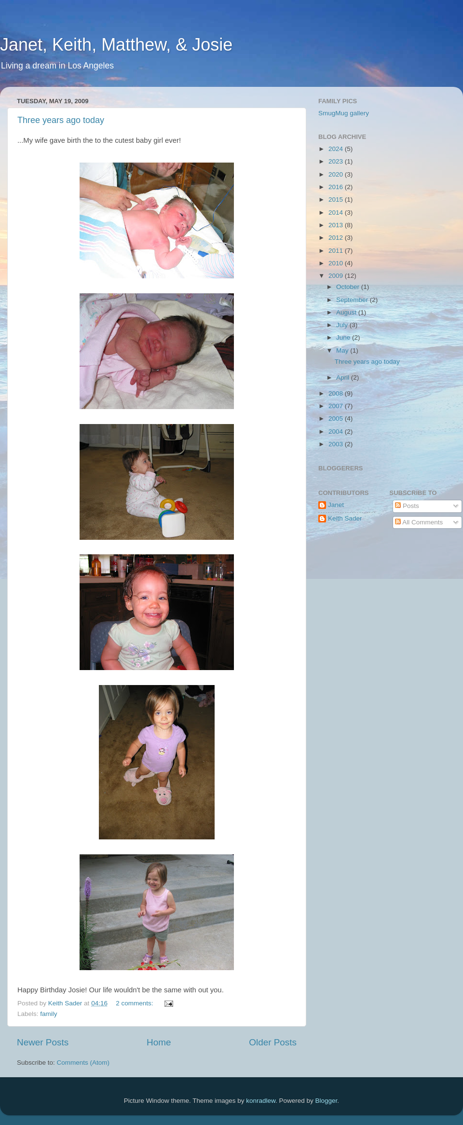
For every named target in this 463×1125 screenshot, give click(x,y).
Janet (336, 504)
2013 (336, 225)
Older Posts (273, 1042)
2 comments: (135, 1003)
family (48, 1013)
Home (159, 1042)
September (353, 299)
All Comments (419, 522)
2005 (336, 418)
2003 (336, 444)
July (343, 325)
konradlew (260, 1100)
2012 (336, 237)
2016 (336, 187)
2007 (336, 406)
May (343, 350)
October (348, 286)
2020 (336, 174)
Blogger (326, 1100)
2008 (336, 393)
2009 (336, 275)
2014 (336, 212)
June (344, 337)
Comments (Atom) (83, 1062)
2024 (336, 148)
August (347, 312)
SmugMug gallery (343, 113)
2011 (336, 250)
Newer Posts (42, 1042)
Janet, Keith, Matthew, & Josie (116, 45)
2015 (336, 199)
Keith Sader (345, 518)
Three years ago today (60, 120)
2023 (336, 161)
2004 (336, 431)
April (343, 377)
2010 (336, 263)
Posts (407, 505)
